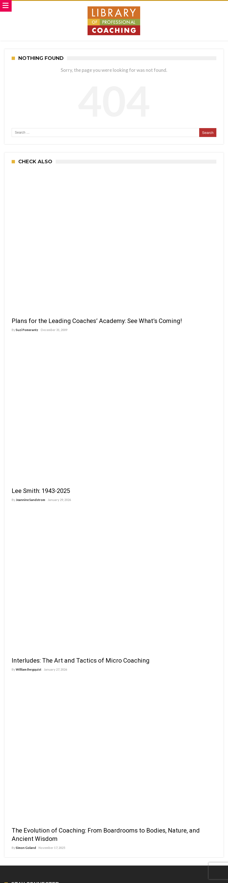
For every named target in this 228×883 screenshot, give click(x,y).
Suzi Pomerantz (27, 330)
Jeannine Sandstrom (30, 500)
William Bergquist (28, 669)
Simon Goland (26, 847)
